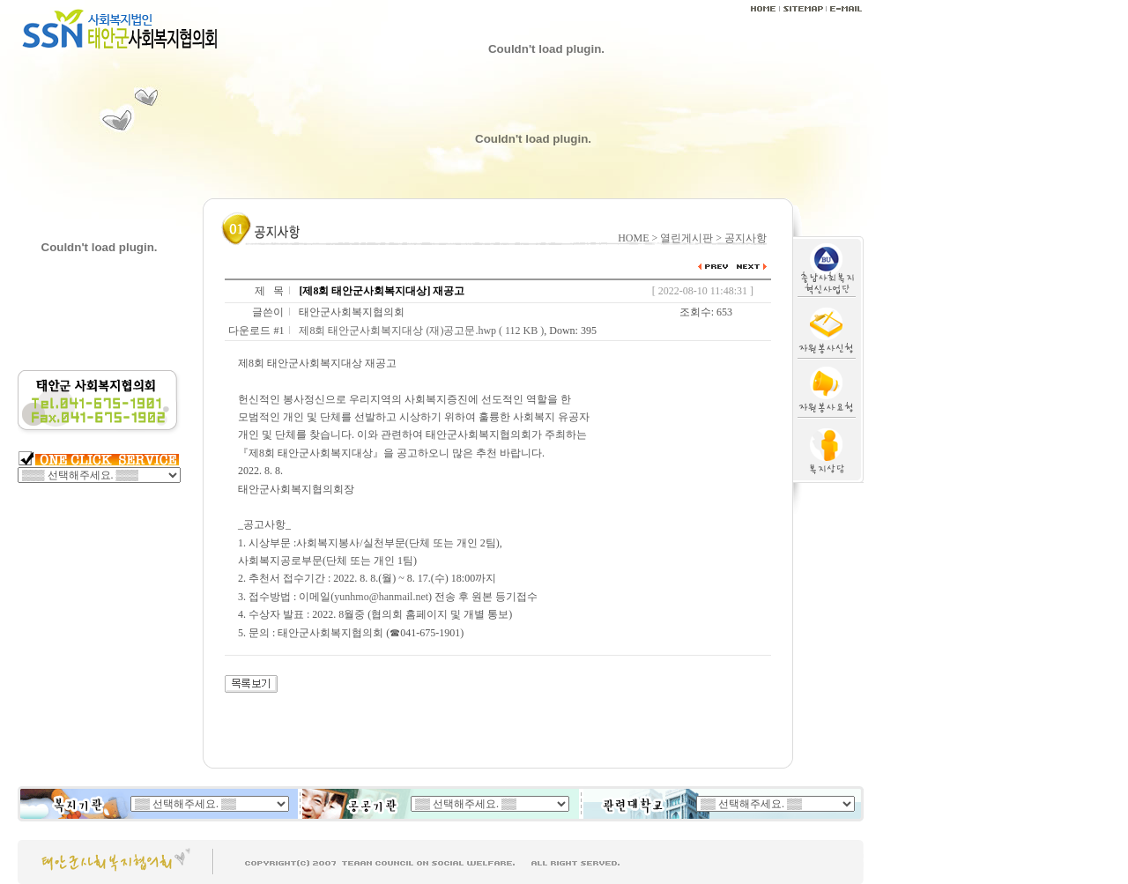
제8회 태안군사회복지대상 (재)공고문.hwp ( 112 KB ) (421, 330)
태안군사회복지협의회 (351, 312)
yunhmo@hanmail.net (381, 597)
